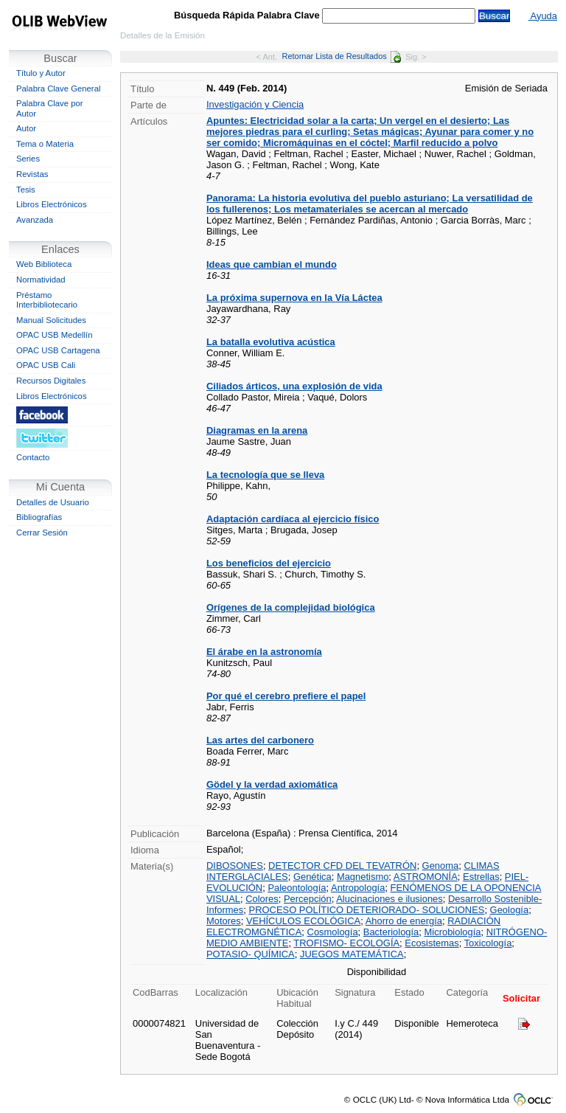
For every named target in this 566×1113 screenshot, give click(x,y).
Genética (312, 876)
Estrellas (481, 876)
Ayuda (542, 15)
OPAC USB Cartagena (58, 350)
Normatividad (41, 279)
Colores (262, 898)
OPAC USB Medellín (54, 334)
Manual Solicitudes (51, 320)
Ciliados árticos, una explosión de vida (294, 386)
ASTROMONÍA (426, 876)
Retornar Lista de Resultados (341, 56)
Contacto (32, 457)
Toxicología (488, 943)
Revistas (32, 174)
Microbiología (452, 931)
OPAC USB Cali (45, 365)
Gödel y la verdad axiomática (272, 784)
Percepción (308, 898)
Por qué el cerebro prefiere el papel (286, 695)
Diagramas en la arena (256, 430)
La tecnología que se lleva (265, 474)
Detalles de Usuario (52, 502)
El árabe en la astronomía (264, 651)
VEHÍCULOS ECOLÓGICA (303, 920)
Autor (26, 128)
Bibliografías (39, 517)
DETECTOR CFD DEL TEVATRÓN (342, 865)
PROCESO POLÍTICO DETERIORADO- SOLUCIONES (367, 909)
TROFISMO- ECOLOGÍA (346, 943)
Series (28, 158)
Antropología (358, 887)
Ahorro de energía (404, 920)
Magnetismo (362, 876)
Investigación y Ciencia (255, 104)
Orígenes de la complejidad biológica (290, 607)
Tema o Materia (45, 143)
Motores (223, 920)
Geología (509, 909)
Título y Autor (41, 73)
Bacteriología (391, 931)
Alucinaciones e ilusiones (389, 898)
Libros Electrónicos (51, 204)
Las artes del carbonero (260, 740)
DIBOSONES (234, 865)
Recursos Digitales (50, 380)
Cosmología (332, 931)
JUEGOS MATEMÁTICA (352, 954)
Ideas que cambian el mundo (271, 264)
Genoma (440, 865)
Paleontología (297, 887)
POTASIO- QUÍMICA (250, 954)
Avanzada (34, 219)
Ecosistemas (431, 943)
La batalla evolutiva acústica (270, 341)
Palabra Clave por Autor (49, 108)
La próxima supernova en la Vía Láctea (294, 297)
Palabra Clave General (58, 88)
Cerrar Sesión (42, 532)
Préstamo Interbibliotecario (46, 300)
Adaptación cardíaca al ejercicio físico (292, 518)
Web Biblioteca (43, 264)
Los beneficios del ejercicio (268, 563)
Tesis (25, 189)
